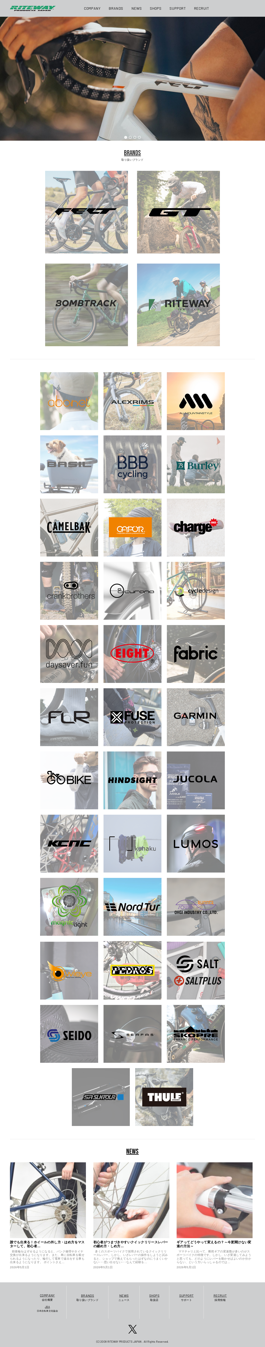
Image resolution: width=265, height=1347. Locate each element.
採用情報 (220, 1297)
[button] (125, 137)
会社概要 (47, 1297)
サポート (186, 1297)
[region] (132, 79)
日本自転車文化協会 (47, 1308)
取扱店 (154, 1297)
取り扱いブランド (87, 1297)
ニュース (124, 1297)
